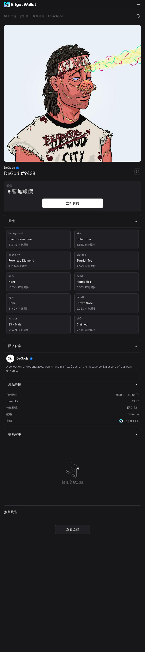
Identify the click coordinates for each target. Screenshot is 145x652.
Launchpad (55, 16)
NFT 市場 (10, 16)
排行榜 (24, 16)
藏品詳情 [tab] (73, 384)
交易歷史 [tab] (73, 434)
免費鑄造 (38, 16)
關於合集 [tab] (73, 346)
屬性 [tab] (73, 221)
